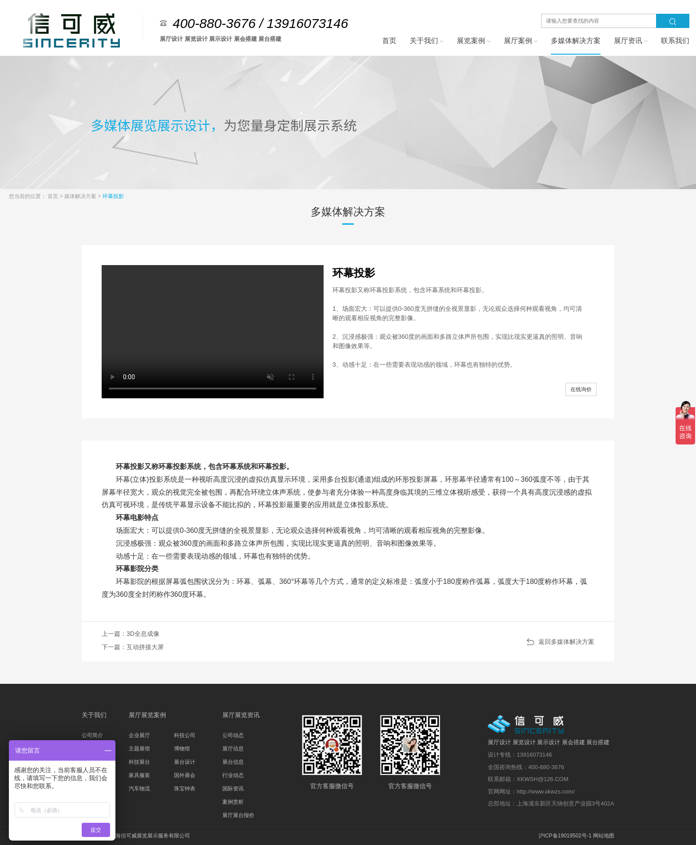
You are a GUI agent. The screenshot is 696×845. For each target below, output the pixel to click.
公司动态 (233, 735)
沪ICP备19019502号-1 (565, 836)
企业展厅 (139, 735)
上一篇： (130, 633)
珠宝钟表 (184, 788)
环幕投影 (113, 196)
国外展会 (184, 775)
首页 (53, 196)
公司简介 (92, 735)
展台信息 (233, 762)
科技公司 (184, 735)
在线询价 (581, 389)
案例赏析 (233, 802)
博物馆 (182, 749)
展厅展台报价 (238, 815)
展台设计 (184, 762)
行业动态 (233, 775)
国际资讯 (233, 788)
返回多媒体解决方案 (566, 641)
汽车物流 (139, 788)
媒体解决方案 (81, 196)
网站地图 (603, 836)
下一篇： (133, 647)
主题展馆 (139, 749)
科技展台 (139, 762)
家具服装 (139, 775)
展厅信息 (233, 749)
